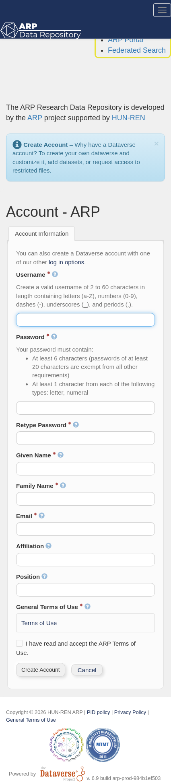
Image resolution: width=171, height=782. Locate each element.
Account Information (41, 233)
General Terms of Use (53, 606)
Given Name (40, 455)
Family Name (41, 485)
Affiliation (34, 546)
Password (36, 336)
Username (37, 274)
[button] (40, 670)
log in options (66, 262)
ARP (34, 118)
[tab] (41, 233)
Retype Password (47, 425)
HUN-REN (128, 118)
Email (30, 515)
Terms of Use (39, 622)
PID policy (98, 712)
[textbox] (85, 320)
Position (31, 576)
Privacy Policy (130, 712)
